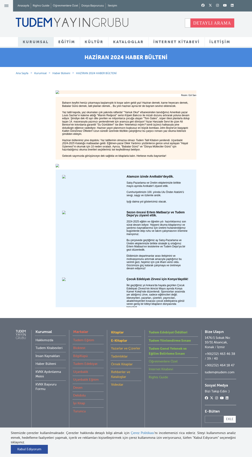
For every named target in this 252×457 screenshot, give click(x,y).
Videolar (117, 407)
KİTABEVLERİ (146, 58)
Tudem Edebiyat (85, 386)
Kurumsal (40, 95)
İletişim (112, 5)
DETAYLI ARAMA (212, 23)
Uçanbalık (80, 394)
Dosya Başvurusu (92, 5)
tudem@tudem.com (219, 394)
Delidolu (79, 417)
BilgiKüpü (80, 378)
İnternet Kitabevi (161, 391)
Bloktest (79, 370)
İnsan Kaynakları (48, 378)
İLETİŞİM (219, 42)
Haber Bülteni (61, 95)
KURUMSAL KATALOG (109, 58)
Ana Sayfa (22, 95)
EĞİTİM (66, 42)
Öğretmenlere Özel (65, 5)
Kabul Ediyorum (29, 449)
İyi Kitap (79, 425)
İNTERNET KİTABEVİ (176, 42)
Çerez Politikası (142, 433)
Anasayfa (23, 5)
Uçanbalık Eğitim (86, 402)
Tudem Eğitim (83, 362)
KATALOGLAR (128, 42)
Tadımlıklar (119, 378)
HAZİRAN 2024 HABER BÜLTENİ (96, 95)
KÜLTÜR (94, 42)
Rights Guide (41, 5)
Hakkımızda (44, 362)
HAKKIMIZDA (71, 58)
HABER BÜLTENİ (179, 58)
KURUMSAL (36, 42)
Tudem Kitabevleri (49, 370)
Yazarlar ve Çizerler (125, 370)
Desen (77, 409)
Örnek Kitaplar (122, 386)
